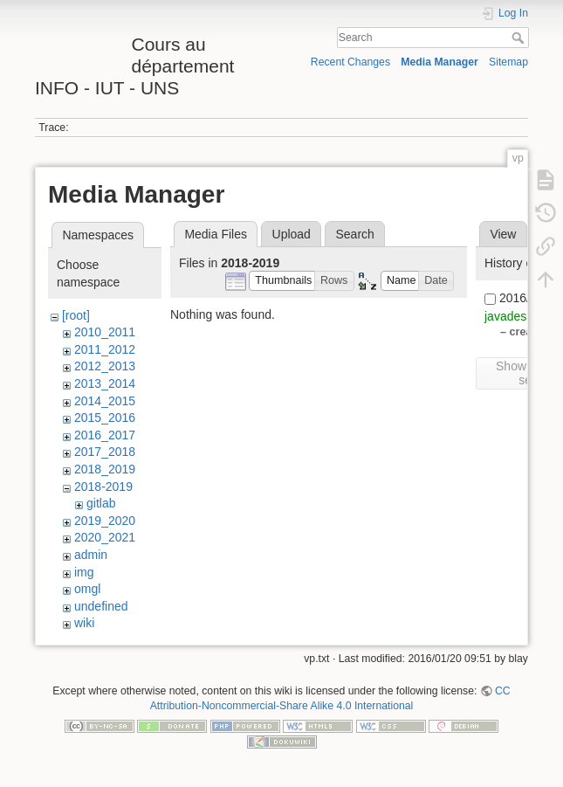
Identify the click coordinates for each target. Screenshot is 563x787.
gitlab (100, 503)
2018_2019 (104, 469)
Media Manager (439, 62)
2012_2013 (104, 366)
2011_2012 (104, 349)
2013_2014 (104, 383)
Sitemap (508, 62)
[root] (76, 315)
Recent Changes (350, 62)
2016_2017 (104, 435)
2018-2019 (103, 487)
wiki (84, 623)
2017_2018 (104, 452)
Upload (291, 234)
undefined (101, 606)
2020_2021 (104, 537)
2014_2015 (104, 401)
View (503, 234)
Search (520, 37)
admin (90, 555)
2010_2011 (104, 332)
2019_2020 (104, 521)
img (84, 572)
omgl (87, 589)
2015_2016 (104, 418)
